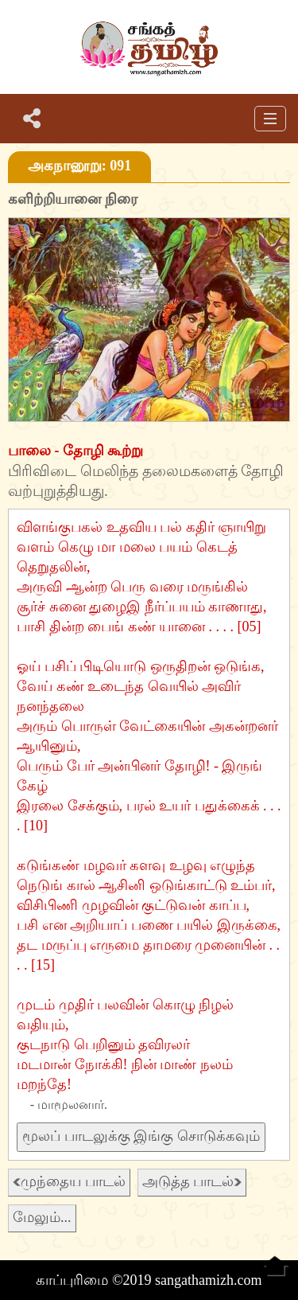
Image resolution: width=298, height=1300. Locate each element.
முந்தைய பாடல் (69, 1181)
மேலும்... (42, 1217)
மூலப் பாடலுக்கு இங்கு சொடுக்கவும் (141, 1136)
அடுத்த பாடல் (192, 1181)
